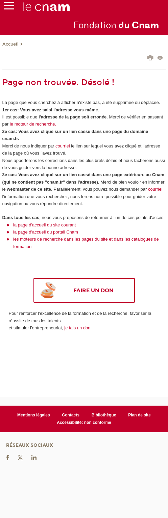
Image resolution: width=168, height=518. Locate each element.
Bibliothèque (104, 415)
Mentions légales (33, 415)
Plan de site (139, 415)
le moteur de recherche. (32, 124)
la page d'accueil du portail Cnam (45, 232)
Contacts (70, 415)
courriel (62, 145)
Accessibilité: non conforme (84, 422)
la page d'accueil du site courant (44, 224)
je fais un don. (78, 327)
